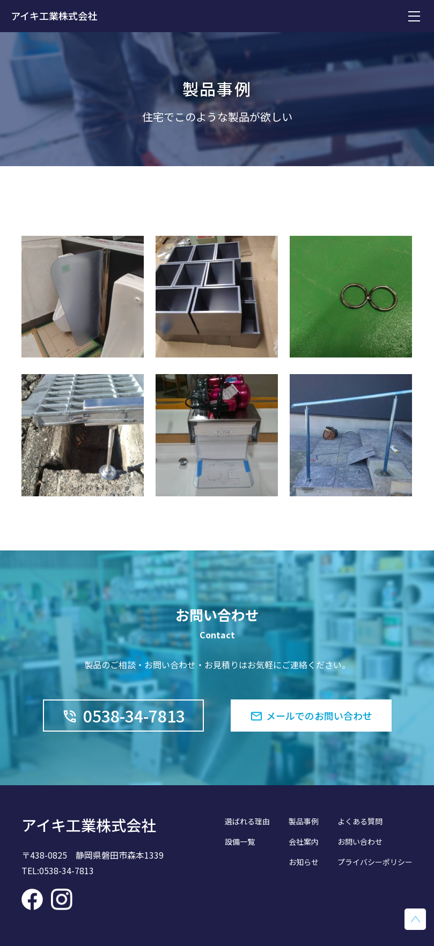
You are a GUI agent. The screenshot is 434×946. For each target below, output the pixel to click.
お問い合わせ (359, 841)
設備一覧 (240, 841)
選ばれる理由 (247, 821)
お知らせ (304, 861)
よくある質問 (359, 821)
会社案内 (304, 841)
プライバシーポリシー (375, 861)
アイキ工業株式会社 (54, 16)
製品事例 (304, 821)
